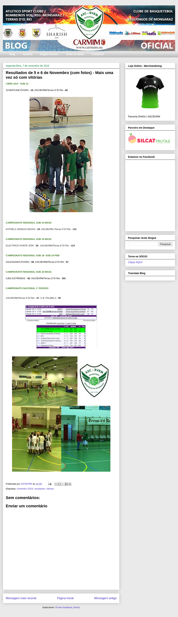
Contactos (98, 54)
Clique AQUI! (135, 262)
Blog (12, 54)
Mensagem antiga (105, 598)
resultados (39, 488)
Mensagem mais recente (21, 598)
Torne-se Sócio (75, 54)
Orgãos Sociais (49, 54)
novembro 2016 (25, 488)
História (27, 54)
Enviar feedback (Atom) (68, 607)
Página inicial (65, 598)
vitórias (50, 488)
